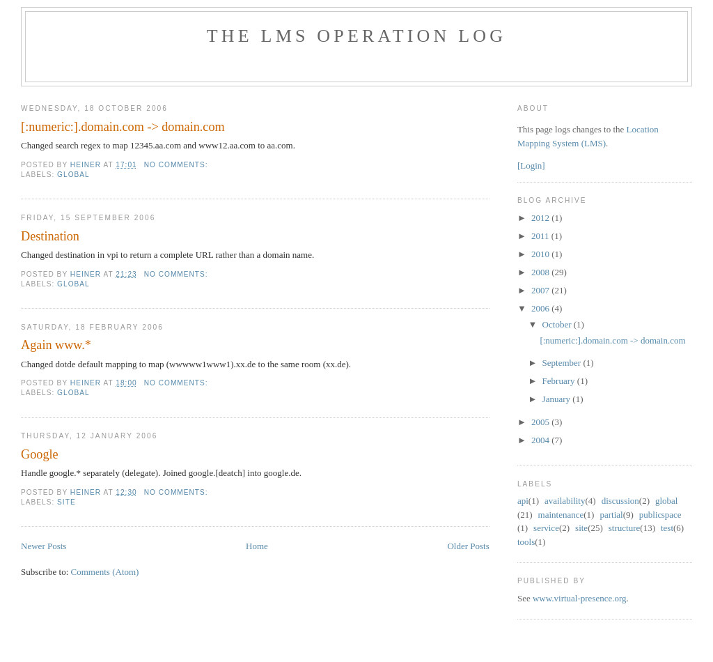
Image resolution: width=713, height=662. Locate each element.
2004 (541, 440)
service (546, 528)
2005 (541, 422)
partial (611, 514)
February (559, 381)
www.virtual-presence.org (580, 598)
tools (526, 542)
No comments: (177, 165)
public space (660, 514)
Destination (50, 236)
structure (624, 528)
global (73, 174)
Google (39, 454)
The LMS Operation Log (357, 36)
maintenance (561, 514)
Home (257, 546)
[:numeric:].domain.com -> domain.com (123, 127)
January (557, 399)
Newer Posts (43, 546)
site (66, 502)
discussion (620, 500)
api (522, 500)
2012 (541, 218)
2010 (541, 254)
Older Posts (468, 546)
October (558, 324)
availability (564, 500)
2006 (541, 308)
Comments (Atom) (105, 572)
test (667, 528)
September (562, 362)
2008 (541, 272)
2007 (541, 290)
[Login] (531, 165)
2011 (541, 236)
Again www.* (56, 345)
